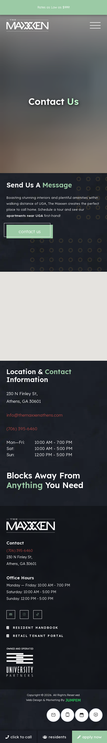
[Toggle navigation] (95, 25)
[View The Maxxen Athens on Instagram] (24, 614)
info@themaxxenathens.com (34, 415)
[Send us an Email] (10, 614)
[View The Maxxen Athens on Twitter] (37, 614)
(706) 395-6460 (21, 428)
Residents (54, 736)
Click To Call (18, 736)
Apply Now (89, 736)
